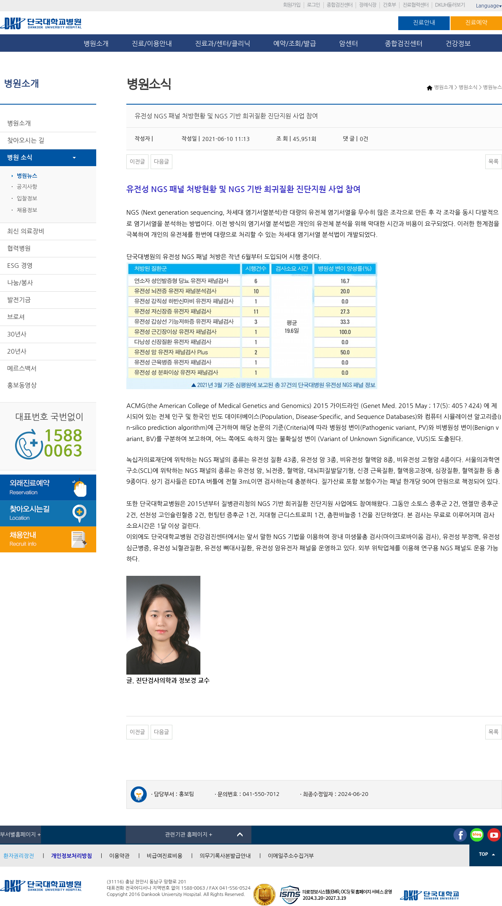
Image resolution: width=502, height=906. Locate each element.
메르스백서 (22, 368)
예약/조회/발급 (294, 43)
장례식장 (367, 5)
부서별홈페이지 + (20, 834)
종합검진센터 (340, 5)
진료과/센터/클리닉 (222, 43)
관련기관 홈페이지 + (189, 834)
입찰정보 (27, 198)
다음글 (161, 161)
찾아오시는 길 (25, 140)
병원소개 (96, 43)
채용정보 (27, 210)
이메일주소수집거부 (291, 856)
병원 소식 (20, 157)
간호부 (389, 5)
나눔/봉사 (20, 283)
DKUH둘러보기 (450, 5)
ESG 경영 (20, 265)
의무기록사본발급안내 (225, 856)
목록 (494, 161)
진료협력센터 (415, 5)
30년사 (16, 334)
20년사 (16, 351)
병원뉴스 (27, 176)
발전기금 (19, 300)
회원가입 (291, 5)
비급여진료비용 (165, 856)
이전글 (137, 161)
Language (489, 5)
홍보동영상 (22, 385)
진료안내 (424, 23)
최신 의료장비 (25, 231)
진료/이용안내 (152, 43)
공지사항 (27, 187)
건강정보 (458, 43)
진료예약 (476, 23)
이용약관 (119, 856)
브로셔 (16, 317)
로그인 (313, 5)
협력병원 (19, 248)
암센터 (350, 43)
